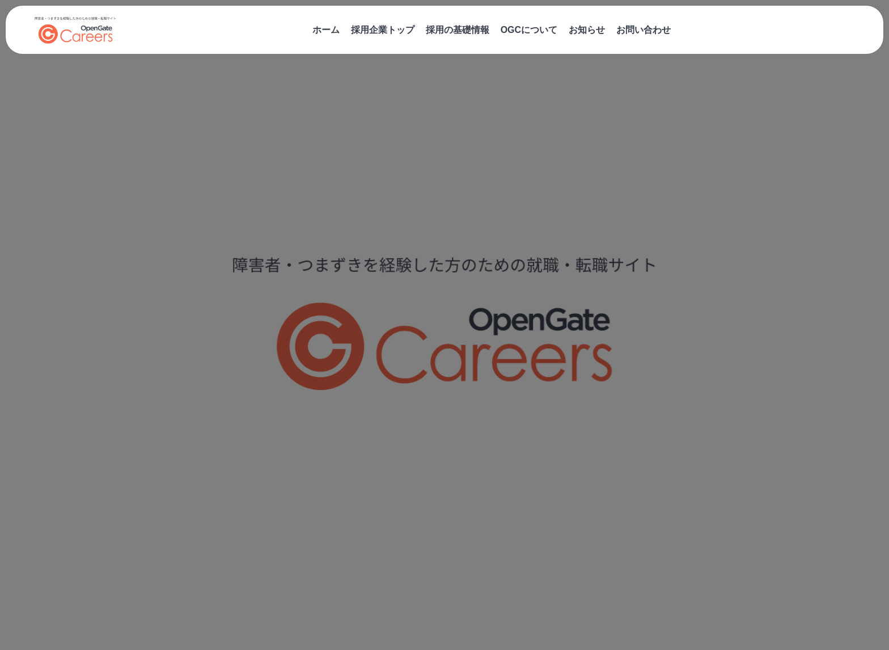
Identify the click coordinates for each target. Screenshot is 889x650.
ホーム (326, 30)
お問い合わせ (643, 30)
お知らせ (587, 30)
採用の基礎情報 (457, 30)
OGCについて (529, 30)
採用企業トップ (382, 30)
